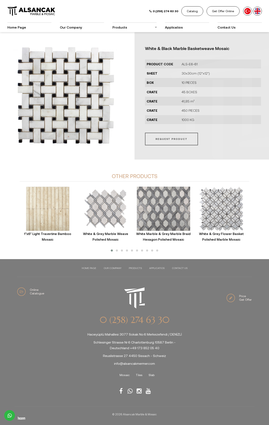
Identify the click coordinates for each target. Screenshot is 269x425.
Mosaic (125, 375)
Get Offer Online (223, 11)
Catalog (192, 11)
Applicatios (174, 27)
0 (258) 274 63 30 (134, 320)
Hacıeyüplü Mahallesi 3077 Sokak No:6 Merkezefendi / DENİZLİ (134, 334)
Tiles (139, 375)
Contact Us (227, 27)
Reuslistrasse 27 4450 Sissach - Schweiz (134, 356)
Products (119, 27)
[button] (111, 250)
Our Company (71, 27)
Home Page (16, 27)
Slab (152, 375)
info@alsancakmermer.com (134, 363)
